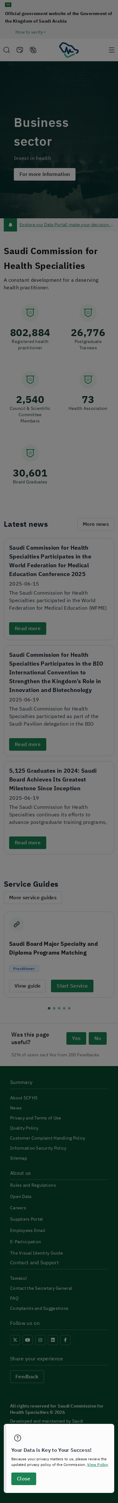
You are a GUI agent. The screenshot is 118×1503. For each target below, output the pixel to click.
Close (23, 1479)
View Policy (97, 1465)
